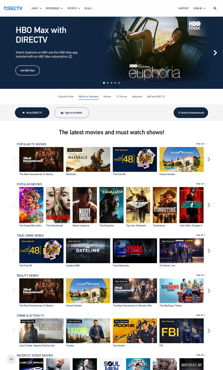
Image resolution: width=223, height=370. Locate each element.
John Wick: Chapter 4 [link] (190, 225)
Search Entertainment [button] (191, 112)
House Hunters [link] (167, 174)
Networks (137, 96)
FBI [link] (161, 345)
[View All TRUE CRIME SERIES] (201, 235)
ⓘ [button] (70, 56)
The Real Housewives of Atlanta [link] (36, 174)
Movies (107, 96)
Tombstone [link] (159, 225)
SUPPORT (183, 8)
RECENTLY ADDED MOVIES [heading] (35, 355)
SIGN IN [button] (200, 8)
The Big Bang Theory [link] (170, 305)
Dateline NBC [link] (73, 265)
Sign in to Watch (71, 112)
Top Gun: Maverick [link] (136, 225)
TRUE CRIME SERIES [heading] (30, 235)
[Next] (215, 52)
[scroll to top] (11, 359)
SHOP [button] (37, 8)
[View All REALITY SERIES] (201, 275)
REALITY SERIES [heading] (27, 275)
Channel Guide (65, 96)
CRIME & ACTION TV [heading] (30, 316)
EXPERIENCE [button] (54, 8)
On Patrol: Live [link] (167, 265)
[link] (41, 159)
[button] (215, 8)
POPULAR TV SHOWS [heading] (31, 144)
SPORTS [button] (73, 8)
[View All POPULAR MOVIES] (201, 184)
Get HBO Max (27, 70)
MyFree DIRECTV (156, 96)
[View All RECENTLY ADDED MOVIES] (201, 355)
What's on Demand (88, 96)
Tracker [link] (70, 345)
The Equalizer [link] (106, 225)
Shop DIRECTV (32, 112)
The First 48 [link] (119, 174)
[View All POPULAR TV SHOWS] (201, 144)
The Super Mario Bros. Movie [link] (34, 225)
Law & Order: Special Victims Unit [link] (36, 345)
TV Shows (121, 96)
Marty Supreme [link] (81, 225)
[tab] (104, 83)
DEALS (88, 8)
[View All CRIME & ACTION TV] (201, 316)
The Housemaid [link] (54, 225)
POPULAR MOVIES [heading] (29, 184)
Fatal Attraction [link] (121, 265)
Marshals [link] (71, 174)
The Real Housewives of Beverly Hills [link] (132, 305)
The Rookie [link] (119, 345)
